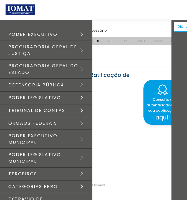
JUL (96, 41)
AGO (111, 41)
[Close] (182, 79)
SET (127, 41)
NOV (158, 41)
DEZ (174, 41)
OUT (141, 41)
